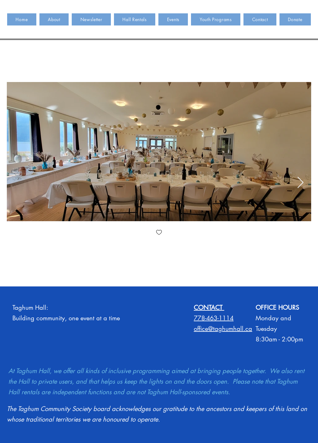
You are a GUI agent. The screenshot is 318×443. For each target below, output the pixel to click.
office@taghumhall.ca (223, 329)
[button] (135, 19)
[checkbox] (159, 233)
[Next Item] (300, 183)
